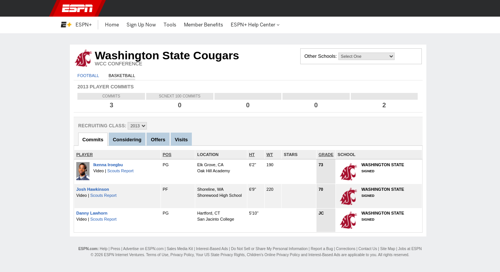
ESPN (77, 8)
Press (115, 249)
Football (88, 75)
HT (252, 154)
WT (270, 154)
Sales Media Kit (180, 249)
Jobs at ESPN (409, 249)
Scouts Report (120, 170)
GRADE (325, 154)
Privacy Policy (182, 255)
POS (167, 154)
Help (104, 249)
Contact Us (367, 249)
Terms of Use (157, 255)
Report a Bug (322, 249)
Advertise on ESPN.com (143, 249)
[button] (435, 8)
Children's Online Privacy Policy (273, 255)
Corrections (345, 249)
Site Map (387, 249)
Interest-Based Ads (212, 249)
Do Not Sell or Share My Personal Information (269, 249)
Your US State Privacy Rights (220, 255)
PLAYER (84, 154)
